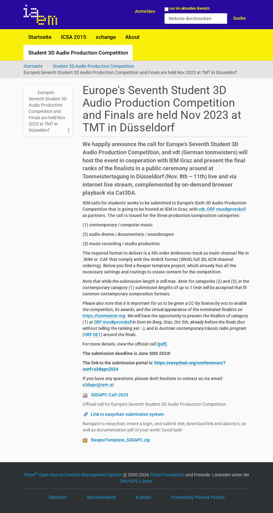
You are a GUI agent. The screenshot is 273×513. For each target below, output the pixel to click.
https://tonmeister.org (104, 315)
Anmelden (145, 11)
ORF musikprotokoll (226, 209)
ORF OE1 (92, 334)
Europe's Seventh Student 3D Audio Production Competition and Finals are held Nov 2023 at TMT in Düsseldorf (48, 111)
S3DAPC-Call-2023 (109, 394)
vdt (202, 209)
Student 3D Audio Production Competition (78, 53)
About (132, 37)
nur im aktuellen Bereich (189, 8)
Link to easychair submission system (127, 414)
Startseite (39, 37)
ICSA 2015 (73, 37)
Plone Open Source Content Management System (73, 474)
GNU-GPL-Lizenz (136, 481)
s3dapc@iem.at (98, 384)
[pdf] (162, 343)
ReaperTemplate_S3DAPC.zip (120, 439)
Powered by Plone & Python (198, 497)
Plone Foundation (167, 474)
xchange (106, 37)
